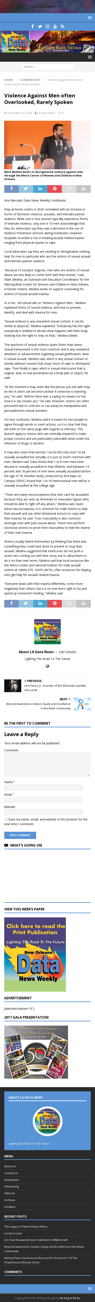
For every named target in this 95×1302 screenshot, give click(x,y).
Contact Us (11, 1173)
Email (8, 794)
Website (9, 807)
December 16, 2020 (20, 113)
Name (9, 782)
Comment (11, 750)
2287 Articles (67, 652)
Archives (9, 1200)
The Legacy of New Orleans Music (26, 1226)
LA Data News (46, 113)
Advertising (11, 1186)
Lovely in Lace (13, 1233)
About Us (10, 1166)
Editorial (9, 1193)
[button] (89, 17)
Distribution (11, 1180)
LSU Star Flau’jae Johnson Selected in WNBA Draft (35, 1240)
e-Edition (10, 1207)
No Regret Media (70, 1298)
